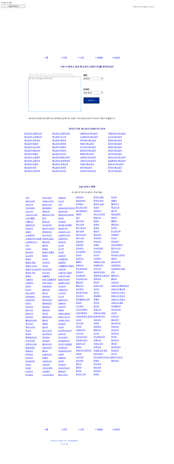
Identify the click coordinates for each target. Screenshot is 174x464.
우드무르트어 (81, 269)
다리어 (28, 249)
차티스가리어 (99, 214)
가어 (27, 198)
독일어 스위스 (31, 266)
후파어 (114, 344)
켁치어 (96, 282)
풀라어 (114, 279)
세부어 (61, 218)
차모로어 (97, 211)
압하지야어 (80, 201)
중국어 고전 (81, 374)
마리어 (28, 365)
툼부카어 (115, 224)
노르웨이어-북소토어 (89, 137)
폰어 (113, 272)
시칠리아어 (63, 290)
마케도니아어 (48, 201)
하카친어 (115, 333)
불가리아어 (47, 344)
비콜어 (45, 358)
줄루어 (79, 367)
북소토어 (46, 341)
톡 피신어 (115, 207)
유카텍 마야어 (82, 292)
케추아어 (97, 279)
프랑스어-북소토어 (116, 164)
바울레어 (46, 276)
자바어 (79, 354)
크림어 (96, 323)
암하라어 (79, 197)
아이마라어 (63, 337)
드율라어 (29, 279)
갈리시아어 (30, 201)
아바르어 (62, 324)
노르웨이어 (30, 235)
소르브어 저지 (64, 235)
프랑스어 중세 (117, 303)
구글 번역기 (13, 6)
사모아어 (46, 365)
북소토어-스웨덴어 (32, 157)
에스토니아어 (81, 207)
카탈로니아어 (99, 262)
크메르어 (97, 327)
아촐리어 (62, 358)
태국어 (96, 374)
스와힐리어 (63, 259)
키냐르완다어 (99, 337)
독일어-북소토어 (87, 144)
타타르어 (97, 367)
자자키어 (79, 357)
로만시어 (29, 313)
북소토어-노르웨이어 (33, 137)
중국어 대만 (99, 201)
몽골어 (45, 249)
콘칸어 (96, 303)
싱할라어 (62, 303)
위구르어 (79, 289)
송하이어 (62, 242)
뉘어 (27, 245)
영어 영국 (80, 224)
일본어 (79, 347)
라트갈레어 (30, 296)
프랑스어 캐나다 (118, 296)
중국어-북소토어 (115, 144)
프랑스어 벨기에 (118, 289)
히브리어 (115, 350)
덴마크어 (29, 252)
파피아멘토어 (117, 245)
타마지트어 (98, 354)
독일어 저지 (30, 273)
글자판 (117, 57)
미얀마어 (46, 262)
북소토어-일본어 (59, 140)
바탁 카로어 (47, 283)
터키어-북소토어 (115, 154)
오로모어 (79, 241)
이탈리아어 (80, 330)
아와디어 (62, 334)
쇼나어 (61, 245)
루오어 (28, 334)
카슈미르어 (98, 248)
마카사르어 (47, 198)
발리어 (45, 293)
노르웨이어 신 (31, 242)
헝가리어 (115, 340)
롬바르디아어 (31, 320)
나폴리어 (29, 222)
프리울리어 (116, 306)
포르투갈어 (116, 265)
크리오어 (97, 320)
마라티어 (29, 358)
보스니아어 (47, 330)
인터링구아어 (81, 340)
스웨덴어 (62, 262)
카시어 (96, 255)
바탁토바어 (47, 286)
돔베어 (28, 276)
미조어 (45, 266)
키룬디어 (97, 340)
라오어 (28, 290)
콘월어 (96, 299)
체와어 (96, 221)
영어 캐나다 (81, 228)
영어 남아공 (81, 235)
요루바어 (79, 265)
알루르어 (62, 371)
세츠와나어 (63, 228)
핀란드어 (115, 316)
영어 (78, 218)
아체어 (61, 354)
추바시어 (97, 235)
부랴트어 (46, 337)
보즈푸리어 (47, 334)
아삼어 (61, 327)
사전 (82, 57)
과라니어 (29, 205)
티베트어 (115, 235)
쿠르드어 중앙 (99, 313)
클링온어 (97, 330)
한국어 (114, 337)
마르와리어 (30, 361)
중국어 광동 (99, 197)
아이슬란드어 (64, 341)
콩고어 (96, 306)
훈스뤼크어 (116, 347)
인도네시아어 (81, 337)
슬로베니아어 (64, 283)
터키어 (114, 197)
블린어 (45, 351)
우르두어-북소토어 (88, 171)
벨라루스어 (47, 317)
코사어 (96, 292)
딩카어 (28, 286)
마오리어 (29, 371)
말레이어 (46, 211)
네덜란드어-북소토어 (89, 133)
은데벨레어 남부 (83, 299)
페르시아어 (116, 262)
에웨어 (79, 214)
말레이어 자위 (48, 215)
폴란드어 (115, 275)
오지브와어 (80, 252)
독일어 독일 (30, 262)
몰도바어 (46, 242)
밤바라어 (46, 296)
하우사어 (115, 330)
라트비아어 (30, 300)
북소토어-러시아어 (32, 147)
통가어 (114, 211)
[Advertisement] (87, 35)
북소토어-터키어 (59, 154)
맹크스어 (46, 222)
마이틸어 (29, 375)
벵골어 (45, 324)
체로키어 (97, 218)
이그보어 (79, 306)
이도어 (79, 320)
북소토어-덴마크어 (32, 140)
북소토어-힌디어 (59, 171)
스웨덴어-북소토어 (88, 157)
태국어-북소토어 (115, 150)
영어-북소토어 (86, 167)
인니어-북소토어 (115, 137)
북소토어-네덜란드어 (33, 133)
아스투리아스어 (65, 330)
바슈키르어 (47, 269)
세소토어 (62, 222)
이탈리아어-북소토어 (117, 133)
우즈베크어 (80, 275)
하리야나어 (116, 323)
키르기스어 (98, 344)
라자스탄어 (30, 293)
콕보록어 (97, 296)
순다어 (61, 252)
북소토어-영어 (30, 167)
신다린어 (62, 293)
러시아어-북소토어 (88, 147)
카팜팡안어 (98, 265)
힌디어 (114, 354)
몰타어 (45, 245)
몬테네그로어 (48, 239)
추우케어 (97, 238)
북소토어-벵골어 (31, 154)
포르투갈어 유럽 (118, 269)
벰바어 (45, 320)
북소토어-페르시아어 (61, 157)
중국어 (79, 371)
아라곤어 (62, 307)
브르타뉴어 (47, 348)
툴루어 (114, 221)
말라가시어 (47, 205)
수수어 (61, 249)
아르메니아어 (64, 320)
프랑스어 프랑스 (118, 299)
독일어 (28, 259)
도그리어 (29, 256)
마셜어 (28, 368)
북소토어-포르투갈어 (61, 161)
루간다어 (29, 324)
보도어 (45, 327)
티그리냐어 (116, 231)
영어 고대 (80, 238)
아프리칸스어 (64, 368)
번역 (65, 57)
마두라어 (29, 354)
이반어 (79, 327)
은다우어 (79, 296)
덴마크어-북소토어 (88, 140)
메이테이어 (47, 232)
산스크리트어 (48, 375)
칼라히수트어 (99, 272)
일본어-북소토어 (115, 140)
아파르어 (62, 365)
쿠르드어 (97, 310)
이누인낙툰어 (81, 310)
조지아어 (79, 361)
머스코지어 (47, 225)
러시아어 (29, 307)
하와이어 (115, 327)
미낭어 (45, 259)
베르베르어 (47, 303)
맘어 (44, 218)
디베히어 (29, 283)
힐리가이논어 (117, 357)
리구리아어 (30, 341)
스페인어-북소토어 (88, 161)
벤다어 (45, 313)
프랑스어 (115, 282)
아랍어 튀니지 (64, 317)
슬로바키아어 (64, 279)
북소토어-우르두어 (32, 171)
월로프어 (79, 282)
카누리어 (97, 241)
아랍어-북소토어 (87, 164)
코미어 (96, 289)
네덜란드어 (30, 225)
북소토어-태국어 (59, 150)
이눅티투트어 (81, 313)
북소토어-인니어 (59, 137)
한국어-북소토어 (115, 167)
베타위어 (46, 307)
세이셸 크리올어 (65, 225)
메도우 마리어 (48, 228)
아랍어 (61, 310)
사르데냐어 (47, 361)
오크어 (79, 255)
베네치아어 (47, 300)
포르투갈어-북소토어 (117, 161)
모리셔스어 (47, 235)
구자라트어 (30, 208)
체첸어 (96, 224)
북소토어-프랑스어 (60, 164)
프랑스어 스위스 (118, 292)
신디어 (61, 296)
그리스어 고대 (31, 215)
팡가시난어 (116, 248)
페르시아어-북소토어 (117, 157)
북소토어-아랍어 (31, 164)
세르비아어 (63, 211)
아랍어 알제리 (64, 313)
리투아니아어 (31, 344)
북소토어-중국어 (59, 144)
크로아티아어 (99, 316)
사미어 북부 (47, 368)
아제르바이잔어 (65, 351)
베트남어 (46, 310)
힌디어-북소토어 (115, 171)
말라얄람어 (47, 208)
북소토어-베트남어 (32, 150)
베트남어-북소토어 (88, 150)
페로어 (114, 258)
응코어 (79, 303)
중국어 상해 (99, 204)
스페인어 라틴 (64, 276)
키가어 (96, 333)
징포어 (96, 207)
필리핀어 (115, 320)
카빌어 (96, 245)
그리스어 (29, 211)
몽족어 (45, 256)
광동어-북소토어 (115, 147)
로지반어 (29, 317)
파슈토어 (115, 241)
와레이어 (79, 258)
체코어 (96, 228)
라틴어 (28, 303)
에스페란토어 (81, 211)
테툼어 (114, 201)
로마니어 (29, 310)
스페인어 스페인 (65, 273)
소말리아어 (63, 239)
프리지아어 (116, 310)
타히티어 (97, 371)
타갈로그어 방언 (100, 350)
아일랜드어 (63, 348)
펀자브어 (115, 252)
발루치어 (46, 290)
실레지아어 (63, 300)
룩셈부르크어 (31, 337)
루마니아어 (30, 327)
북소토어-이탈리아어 (61, 133)
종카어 (79, 364)
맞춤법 (100, 57)
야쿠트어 (79, 204)
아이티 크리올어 (65, 344)
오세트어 (79, 248)
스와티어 (62, 256)
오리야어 (79, 245)
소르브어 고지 (64, 232)
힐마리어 (115, 361)
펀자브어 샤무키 (118, 255)
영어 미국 (80, 221)
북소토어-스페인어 (32, 161)
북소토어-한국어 (59, 167)
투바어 (114, 218)
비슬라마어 (47, 354)
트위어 (114, 228)
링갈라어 (29, 351)
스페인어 (62, 269)
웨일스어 (79, 286)
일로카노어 (80, 344)
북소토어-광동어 (59, 147)
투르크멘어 (116, 214)
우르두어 (79, 272)
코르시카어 (98, 286)
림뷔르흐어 (30, 348)
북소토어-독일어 (31, 144)
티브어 (114, 238)
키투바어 (97, 347)
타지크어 (97, 364)
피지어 (114, 313)
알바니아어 (63, 375)
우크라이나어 (81, 279)
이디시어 (79, 323)
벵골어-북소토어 (87, 154)
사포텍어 (46, 371)
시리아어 (62, 286)
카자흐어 (97, 258)
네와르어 (29, 228)
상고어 (61, 201)
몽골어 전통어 (48, 252)
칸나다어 (97, 269)
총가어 (96, 231)
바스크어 (46, 273)
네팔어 (28, 232)
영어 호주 (80, 231)
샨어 (60, 205)
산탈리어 (62, 198)
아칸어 (61, 361)
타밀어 (96, 361)
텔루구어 (115, 204)
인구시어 (79, 333)
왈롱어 (79, 262)
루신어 (28, 330)
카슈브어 (97, 252)
